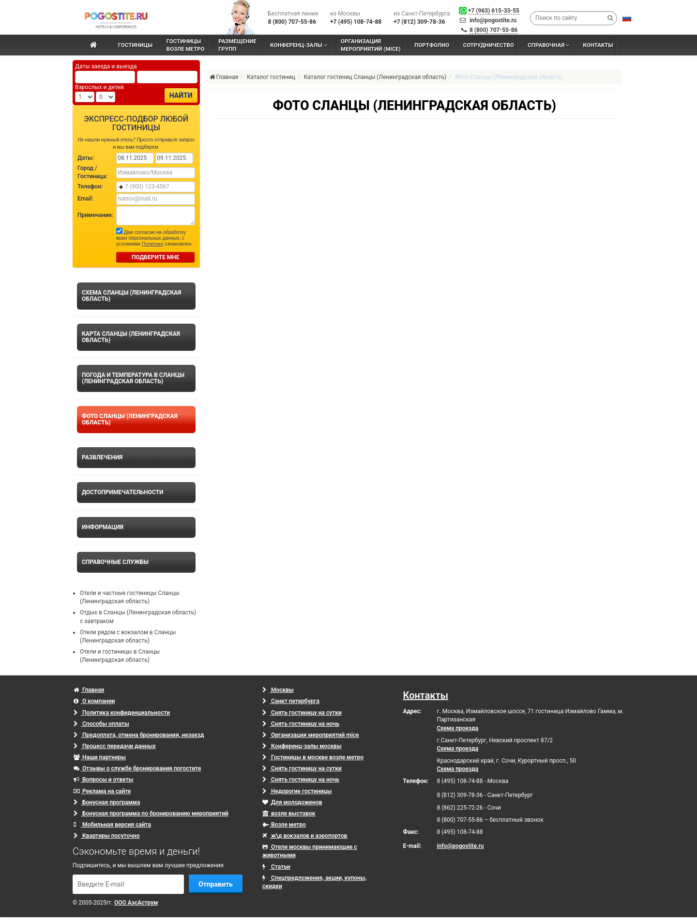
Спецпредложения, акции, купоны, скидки (314, 882)
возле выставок (289, 813)
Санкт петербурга (290, 701)
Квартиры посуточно (106, 835)
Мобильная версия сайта (112, 824)
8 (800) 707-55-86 (494, 30)
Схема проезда (458, 728)
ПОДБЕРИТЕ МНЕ (156, 257)
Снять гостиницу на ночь (300, 723)
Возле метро (284, 824)
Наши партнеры (100, 757)
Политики (152, 244)
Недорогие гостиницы (297, 791)
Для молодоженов (292, 802)
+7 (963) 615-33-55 (493, 10)
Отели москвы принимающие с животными (309, 851)
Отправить (215, 884)
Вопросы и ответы (103, 779)
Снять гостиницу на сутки (302, 712)
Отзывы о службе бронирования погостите (137, 768)
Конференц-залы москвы (302, 746)
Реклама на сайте (102, 791)
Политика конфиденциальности (122, 712)
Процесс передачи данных (115, 746)
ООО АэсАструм (136, 902)
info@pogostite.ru (493, 20)
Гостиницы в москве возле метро (313, 757)
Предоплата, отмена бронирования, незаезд (139, 735)
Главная (89, 690)
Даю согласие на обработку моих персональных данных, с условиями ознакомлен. (154, 237)
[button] (627, 18)
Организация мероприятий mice (310, 735)
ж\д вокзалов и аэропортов (304, 835)
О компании (94, 701)
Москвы (278, 690)
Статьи (276, 866)
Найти (181, 95)
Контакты (426, 695)
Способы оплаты (101, 723)
